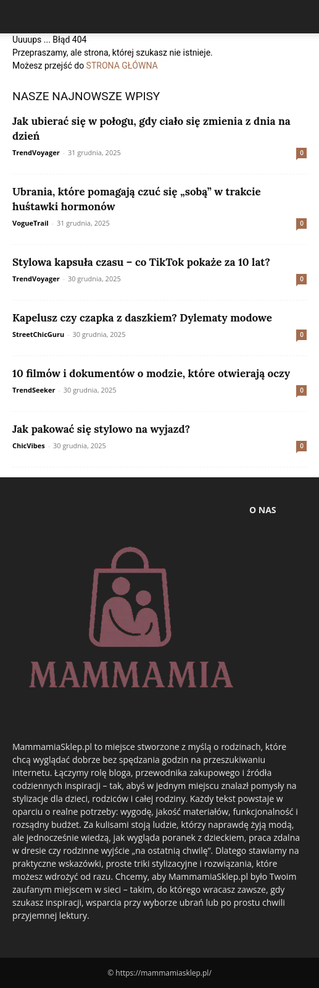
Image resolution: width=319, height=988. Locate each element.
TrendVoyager (36, 152)
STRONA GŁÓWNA (122, 65)
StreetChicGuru (38, 334)
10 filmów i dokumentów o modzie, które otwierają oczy (151, 373)
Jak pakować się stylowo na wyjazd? (101, 429)
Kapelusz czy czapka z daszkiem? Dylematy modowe (142, 318)
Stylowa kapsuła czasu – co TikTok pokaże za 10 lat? (141, 262)
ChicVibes (28, 445)
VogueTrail (30, 223)
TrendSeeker (33, 389)
